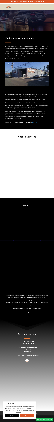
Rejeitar (12, 415)
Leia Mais (18, 412)
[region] (19, 410)
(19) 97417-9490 (36, 122)
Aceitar (27, 415)
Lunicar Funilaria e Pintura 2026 (15, 420)
